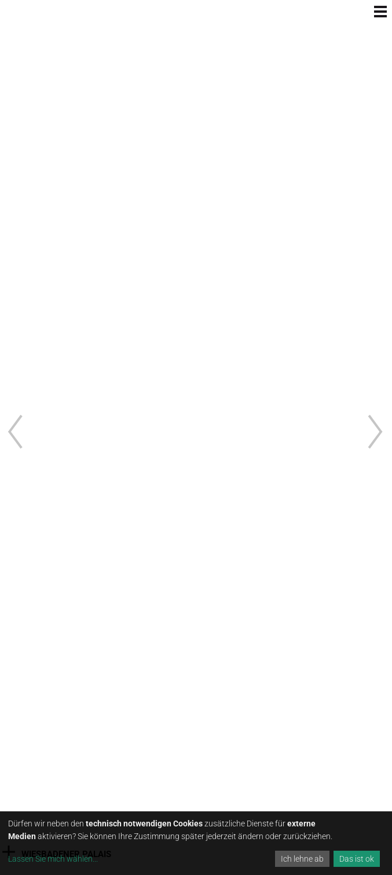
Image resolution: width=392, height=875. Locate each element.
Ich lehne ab (302, 858)
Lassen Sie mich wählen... (53, 858)
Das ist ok (356, 858)
